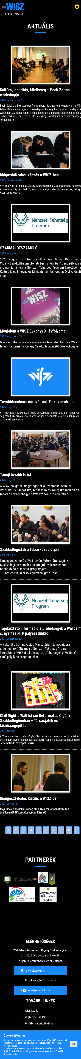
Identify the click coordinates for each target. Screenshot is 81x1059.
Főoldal (8, 14)
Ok (74, 1044)
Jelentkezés (31, 1010)
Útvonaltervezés (35, 970)
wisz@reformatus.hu (45, 980)
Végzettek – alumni (35, 1017)
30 (69, 830)
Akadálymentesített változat (39, 1023)
